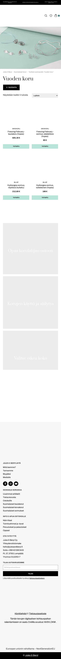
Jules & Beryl (7, 72)
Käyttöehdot (21, 613)
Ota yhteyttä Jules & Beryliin (51, 2)
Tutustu (16, 146)
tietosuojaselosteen (37, 578)
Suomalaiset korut (20, 72)
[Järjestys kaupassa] (45, 95)
